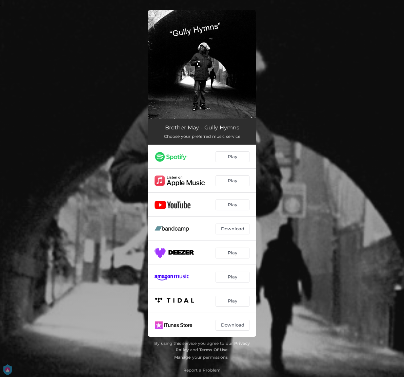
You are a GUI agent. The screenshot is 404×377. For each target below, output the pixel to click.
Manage (182, 357)
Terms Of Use (213, 349)
